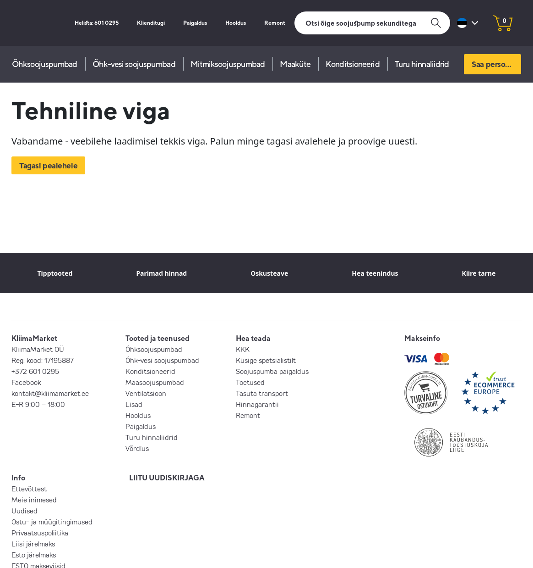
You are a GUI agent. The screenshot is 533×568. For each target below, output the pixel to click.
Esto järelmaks (33, 554)
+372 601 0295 (35, 371)
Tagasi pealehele (48, 165)
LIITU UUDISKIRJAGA (167, 477)
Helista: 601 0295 (94, 23)
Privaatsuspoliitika (39, 532)
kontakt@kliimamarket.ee (50, 393)
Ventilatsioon (145, 393)
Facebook (26, 382)
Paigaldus (194, 23)
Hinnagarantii (257, 404)
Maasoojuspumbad (154, 382)
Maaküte (295, 64)
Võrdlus (137, 448)
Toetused (250, 382)
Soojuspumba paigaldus (272, 371)
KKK (243, 349)
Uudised (24, 510)
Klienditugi (149, 23)
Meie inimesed (34, 499)
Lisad (133, 404)
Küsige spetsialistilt (266, 360)
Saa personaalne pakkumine (496, 64)
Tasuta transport (262, 393)
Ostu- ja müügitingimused (51, 521)
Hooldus (235, 23)
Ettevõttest (29, 488)
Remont (274, 23)
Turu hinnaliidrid (422, 64)
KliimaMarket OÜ (37, 349)
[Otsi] (372, 22)
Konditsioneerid (353, 64)
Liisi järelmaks (33, 543)
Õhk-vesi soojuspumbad (133, 64)
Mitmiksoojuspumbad (227, 64)
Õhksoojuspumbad (44, 64)
